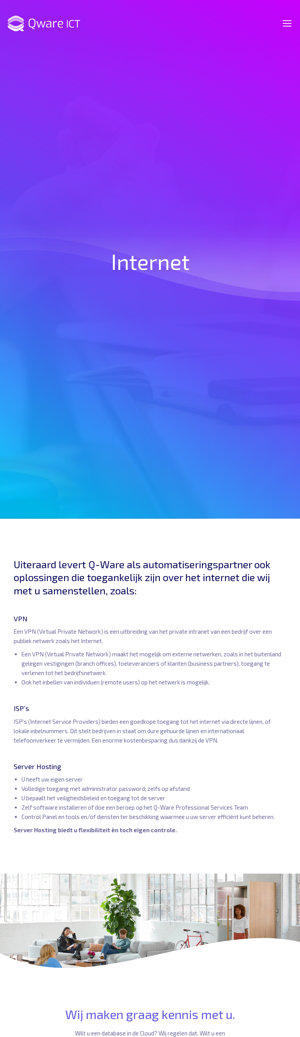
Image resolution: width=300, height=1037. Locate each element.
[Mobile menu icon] (287, 23)
